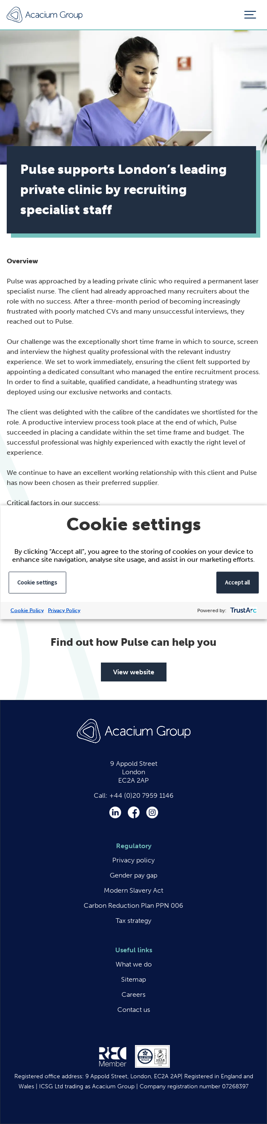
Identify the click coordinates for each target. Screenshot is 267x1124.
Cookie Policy (27, 610)
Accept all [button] (237, 582)
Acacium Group (44, 15)
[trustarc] (242, 610)
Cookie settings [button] (37, 582)
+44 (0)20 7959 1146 (141, 795)
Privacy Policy (64, 610)
